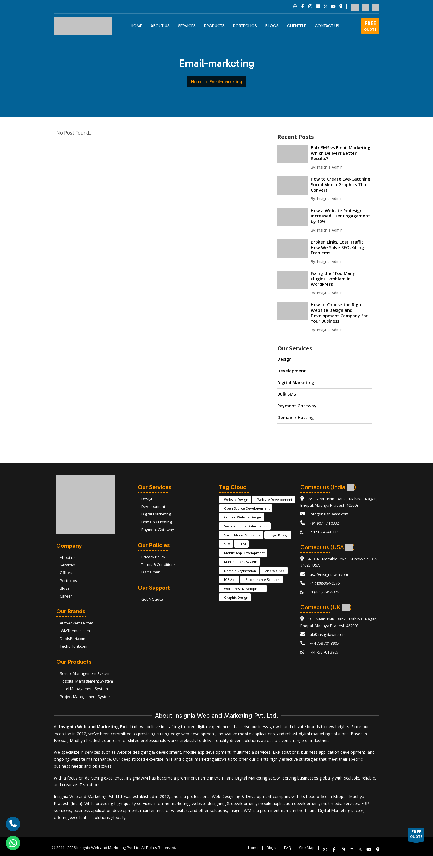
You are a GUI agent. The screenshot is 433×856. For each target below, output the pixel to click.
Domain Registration (240, 571)
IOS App (230, 579)
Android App (275, 571)
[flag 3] (375, 6)
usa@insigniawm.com (329, 574)
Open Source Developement (247, 508)
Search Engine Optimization (246, 526)
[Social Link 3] (310, 6)
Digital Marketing (295, 382)
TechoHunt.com (73, 646)
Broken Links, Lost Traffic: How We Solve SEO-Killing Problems (338, 247)
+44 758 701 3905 (324, 643)
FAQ (287, 846)
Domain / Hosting (295, 417)
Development (291, 371)
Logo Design (279, 535)
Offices (66, 572)
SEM (242, 544)
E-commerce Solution (263, 579)
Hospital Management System (86, 681)
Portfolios (68, 580)
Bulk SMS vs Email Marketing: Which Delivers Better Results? (341, 153)
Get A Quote (152, 599)
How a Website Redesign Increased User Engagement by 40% (340, 216)
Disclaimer (150, 572)
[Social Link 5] (325, 6)
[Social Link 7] (340, 6)
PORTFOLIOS (245, 25)
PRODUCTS (214, 25)
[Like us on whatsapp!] (324, 846)
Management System (240, 561)
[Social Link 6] (333, 6)
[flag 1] (355, 6)
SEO (227, 544)
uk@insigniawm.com (328, 634)
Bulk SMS (286, 394)
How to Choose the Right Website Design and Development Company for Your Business (339, 313)
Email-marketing (225, 81)
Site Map (307, 846)
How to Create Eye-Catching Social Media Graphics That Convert (340, 184)
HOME (136, 25)
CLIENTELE (296, 25)
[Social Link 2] (302, 6)
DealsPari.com (72, 638)
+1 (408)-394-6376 (325, 583)
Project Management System (85, 696)
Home (197, 81)
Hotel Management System (84, 688)
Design (284, 359)
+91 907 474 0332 (324, 523)
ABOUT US (160, 25)
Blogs (64, 588)
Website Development (274, 499)
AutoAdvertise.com (76, 623)
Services (187, 25)
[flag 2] (365, 6)
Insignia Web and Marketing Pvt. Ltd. (108, 846)
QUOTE (370, 26)
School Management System (85, 673)
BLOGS (272, 25)
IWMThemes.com (75, 630)
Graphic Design (236, 597)
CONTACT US (327, 25)
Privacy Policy (153, 556)
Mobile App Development (244, 553)
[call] (13, 824)
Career (66, 596)
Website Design (236, 499)
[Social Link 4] (318, 6)
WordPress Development (244, 588)
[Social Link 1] (295, 6)
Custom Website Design (242, 517)
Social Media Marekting (242, 535)
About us (68, 557)
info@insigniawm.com (329, 514)
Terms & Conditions (158, 564)
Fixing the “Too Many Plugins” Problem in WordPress (333, 278)
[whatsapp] (13, 843)
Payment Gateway (296, 406)
